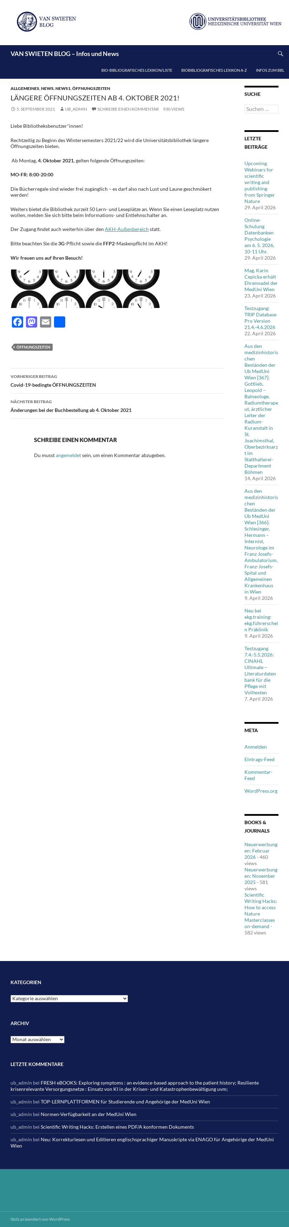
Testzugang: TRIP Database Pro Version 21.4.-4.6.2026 (260, 317)
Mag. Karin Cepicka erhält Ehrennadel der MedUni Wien (261, 279)
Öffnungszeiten (91, 88)
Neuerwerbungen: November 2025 (260, 876)
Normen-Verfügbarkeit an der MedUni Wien (88, 1114)
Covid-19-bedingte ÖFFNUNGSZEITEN (117, 380)
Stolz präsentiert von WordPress (40, 1219)
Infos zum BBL (270, 70)
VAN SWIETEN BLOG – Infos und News (65, 53)
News (47, 88)
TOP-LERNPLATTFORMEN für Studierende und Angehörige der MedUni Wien (125, 1102)
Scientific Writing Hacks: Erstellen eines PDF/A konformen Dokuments (117, 1127)
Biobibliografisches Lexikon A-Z (214, 70)
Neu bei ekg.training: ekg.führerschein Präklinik (261, 620)
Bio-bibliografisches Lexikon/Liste (136, 70)
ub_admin (76, 109)
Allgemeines (25, 88)
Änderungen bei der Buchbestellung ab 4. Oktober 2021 (117, 405)
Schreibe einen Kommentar (128, 109)
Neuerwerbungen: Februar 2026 (260, 850)
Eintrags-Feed (259, 759)
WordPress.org (260, 791)
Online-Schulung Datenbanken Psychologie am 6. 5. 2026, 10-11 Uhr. (259, 235)
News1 (62, 88)
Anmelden (255, 747)
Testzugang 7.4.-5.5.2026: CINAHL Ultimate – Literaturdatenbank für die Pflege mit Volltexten (260, 670)
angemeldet (68, 455)
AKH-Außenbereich (127, 229)
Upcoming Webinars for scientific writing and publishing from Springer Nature (259, 182)
